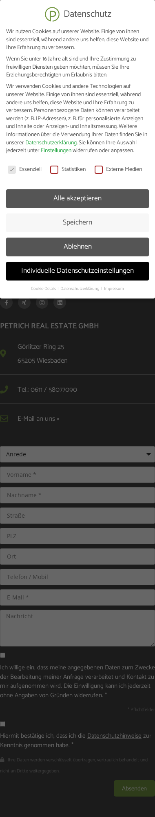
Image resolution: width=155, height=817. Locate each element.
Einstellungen (56, 148)
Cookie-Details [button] (44, 285)
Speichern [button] (77, 219)
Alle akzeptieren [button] (77, 195)
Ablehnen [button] (78, 243)
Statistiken (68, 167)
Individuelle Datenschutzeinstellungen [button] (77, 267)
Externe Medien (118, 167)
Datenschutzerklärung (51, 139)
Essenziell (25, 167)
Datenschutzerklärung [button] (80, 285)
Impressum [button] (114, 285)
